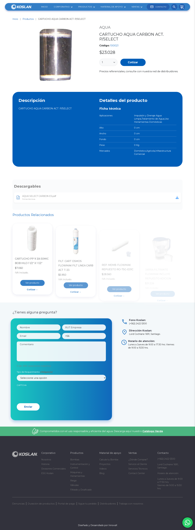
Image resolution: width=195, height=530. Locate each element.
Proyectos (104, 464)
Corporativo (62, 6)
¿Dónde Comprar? (138, 459)
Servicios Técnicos (137, 468)
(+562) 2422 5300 (166, 458)
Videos (102, 468)
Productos (85, 6)
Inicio (44, 6)
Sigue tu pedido (87, 503)
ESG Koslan (47, 473)
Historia (45, 464)
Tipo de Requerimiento (34, 383)
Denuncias (18, 503)
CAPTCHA (22, 397)
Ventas (135, 6)
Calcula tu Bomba (108, 459)
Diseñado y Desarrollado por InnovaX (97, 525)
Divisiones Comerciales (53, 468)
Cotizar (133, 62)
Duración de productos (41, 503)
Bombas (74, 459)
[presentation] (40, 405)
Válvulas (74, 485)
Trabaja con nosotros (131, 503)
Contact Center (136, 473)
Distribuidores (108, 503)
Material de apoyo (112, 6)
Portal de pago (66, 503)
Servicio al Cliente (137, 464)
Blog (101, 473)
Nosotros (46, 459)
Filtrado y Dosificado (81, 489)
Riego (73, 480)
